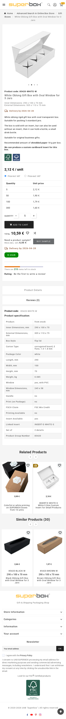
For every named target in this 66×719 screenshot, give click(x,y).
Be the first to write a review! (30, 274)
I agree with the (17, 655)
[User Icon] (55, 4)
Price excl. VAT (34, 176)
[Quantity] (25, 215)
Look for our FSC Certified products (34, 676)
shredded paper (39, 143)
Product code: (11, 311)
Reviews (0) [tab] (33, 300)
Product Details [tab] (33, 290)
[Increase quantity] (33, 215)
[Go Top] (60, 711)
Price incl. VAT (14, 176)
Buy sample (44, 241)
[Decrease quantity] (16, 215)
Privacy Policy (26, 655)
